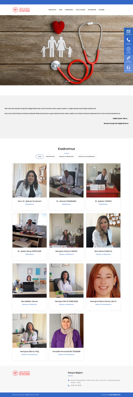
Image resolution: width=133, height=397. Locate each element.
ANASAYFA (52, 10)
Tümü (40, 156)
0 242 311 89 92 (76, 385)
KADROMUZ (69, 10)
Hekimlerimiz (50, 156)
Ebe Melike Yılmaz (29, 301)
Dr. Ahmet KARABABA (66, 201)
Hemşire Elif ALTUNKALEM (66, 301)
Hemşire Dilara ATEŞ (29, 351)
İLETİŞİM (101, 10)
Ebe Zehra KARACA (103, 251)
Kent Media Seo (115, 395)
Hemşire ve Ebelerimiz (66, 156)
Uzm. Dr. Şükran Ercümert (29, 201)
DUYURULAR (92, 10)
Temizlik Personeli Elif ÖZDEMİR (66, 351)
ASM (60, 10)
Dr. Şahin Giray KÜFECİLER (29, 251)
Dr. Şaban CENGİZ (103, 201)
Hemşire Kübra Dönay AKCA (103, 301)
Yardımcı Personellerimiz (86, 156)
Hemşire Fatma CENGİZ (66, 251)
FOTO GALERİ (80, 10)
